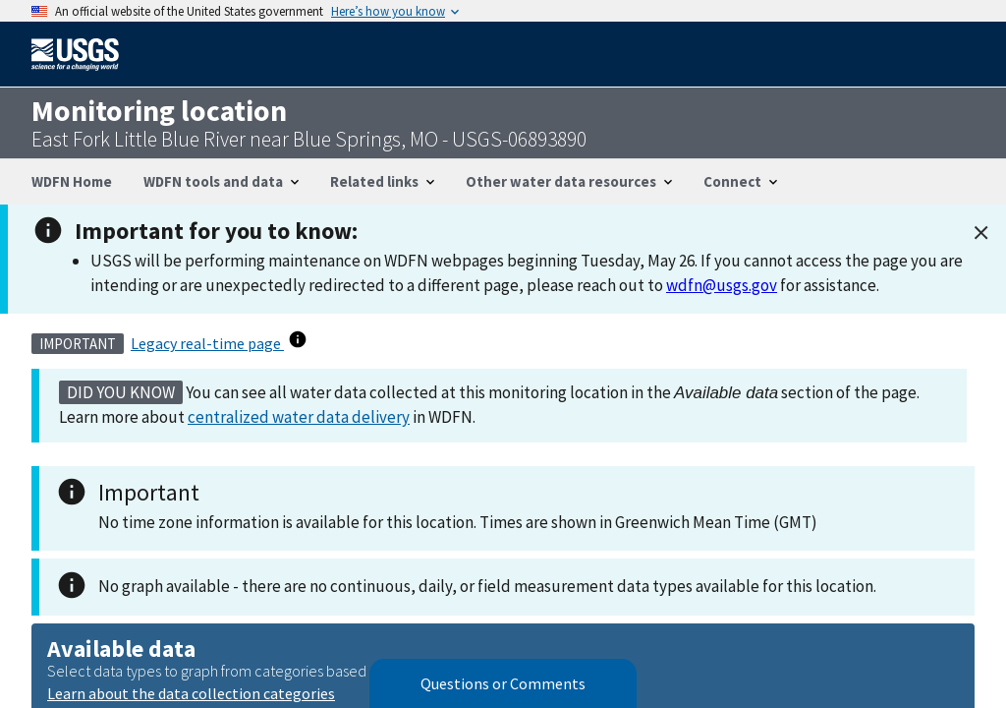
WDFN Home (71, 181)
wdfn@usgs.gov (721, 285)
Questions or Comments (503, 683)
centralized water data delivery (299, 417)
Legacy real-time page (207, 343)
